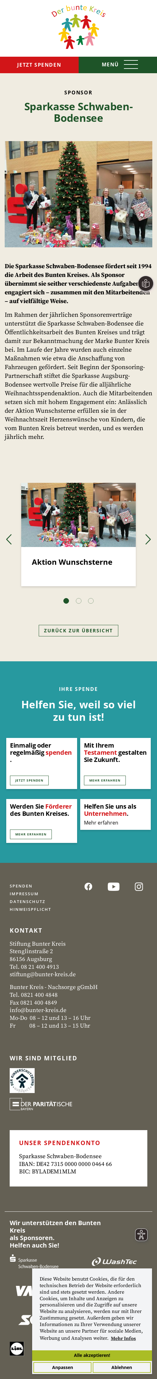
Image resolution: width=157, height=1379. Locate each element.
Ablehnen (121, 1367)
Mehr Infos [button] (123, 1338)
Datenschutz (27, 901)
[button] (9, 539)
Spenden (21, 886)
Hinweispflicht (30, 909)
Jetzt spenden (39, 64)
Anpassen (62, 1367)
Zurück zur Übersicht (78, 630)
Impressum (24, 893)
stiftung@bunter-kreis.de (43, 974)
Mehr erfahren (104, 780)
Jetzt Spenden (29, 780)
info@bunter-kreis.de (38, 1010)
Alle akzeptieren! (92, 1355)
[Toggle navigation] (118, 65)
